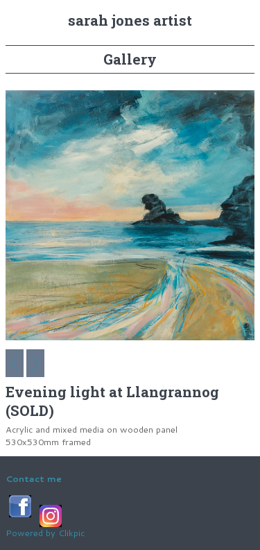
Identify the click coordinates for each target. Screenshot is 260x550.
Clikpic (71, 532)
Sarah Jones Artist (130, 20)
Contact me (34, 478)
